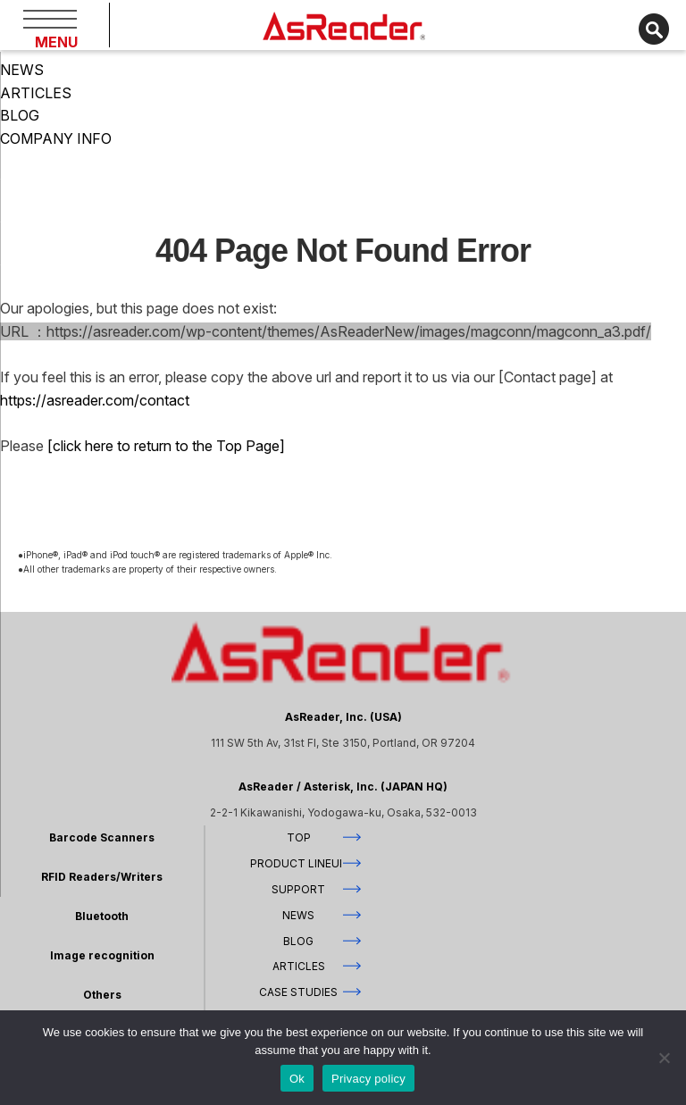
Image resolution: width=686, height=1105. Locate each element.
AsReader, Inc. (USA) (343, 717)
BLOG (19, 115)
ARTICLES (35, 93)
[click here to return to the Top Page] (164, 446)
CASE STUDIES (298, 992)
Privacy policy (368, 1078)
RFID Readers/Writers (102, 876)
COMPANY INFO (56, 138)
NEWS (22, 70)
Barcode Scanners (102, 837)
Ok (297, 1078)
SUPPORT (298, 889)
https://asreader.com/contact (94, 400)
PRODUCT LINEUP (298, 863)
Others (102, 994)
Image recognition (102, 955)
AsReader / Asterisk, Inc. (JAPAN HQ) (343, 786)
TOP (299, 837)
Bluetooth (102, 916)
